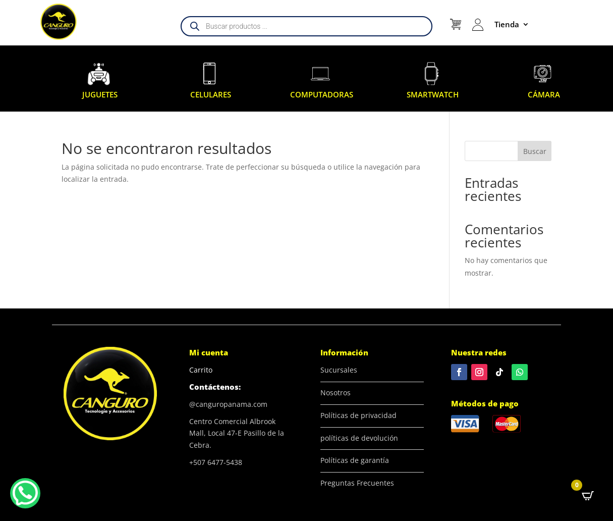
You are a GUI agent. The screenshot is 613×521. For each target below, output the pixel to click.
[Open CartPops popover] (588, 496)
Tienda (506, 24)
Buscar (534, 151)
